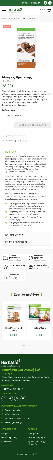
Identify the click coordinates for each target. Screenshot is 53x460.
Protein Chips (39, 328)
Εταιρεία (5, 433)
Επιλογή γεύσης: (9, 110)
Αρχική (3, 18)
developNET (31, 454)
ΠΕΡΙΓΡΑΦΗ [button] (11, 151)
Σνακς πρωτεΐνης (14, 18)
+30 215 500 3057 (11, 389)
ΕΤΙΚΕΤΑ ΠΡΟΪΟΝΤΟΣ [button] (16, 242)
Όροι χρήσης (34, 433)
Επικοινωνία (6, 441)
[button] (49, 10)
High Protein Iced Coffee (13, 329)
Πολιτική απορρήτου (37, 437)
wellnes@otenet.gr (13, 422)
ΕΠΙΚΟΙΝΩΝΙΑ (35, 3)
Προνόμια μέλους (9, 437)
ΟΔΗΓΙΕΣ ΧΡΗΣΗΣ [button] (14, 235)
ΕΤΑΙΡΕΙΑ (25, 3)
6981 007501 (24, 418)
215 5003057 (10, 418)
